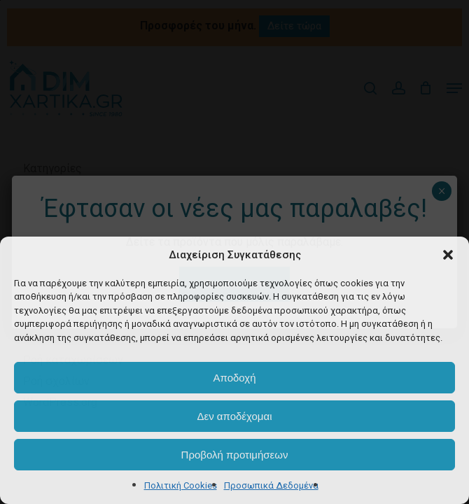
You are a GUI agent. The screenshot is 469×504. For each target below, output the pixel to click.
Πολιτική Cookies (180, 485)
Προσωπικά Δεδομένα (271, 485)
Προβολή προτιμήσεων (234, 455)
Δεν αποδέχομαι (234, 416)
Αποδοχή (235, 378)
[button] (448, 255)
